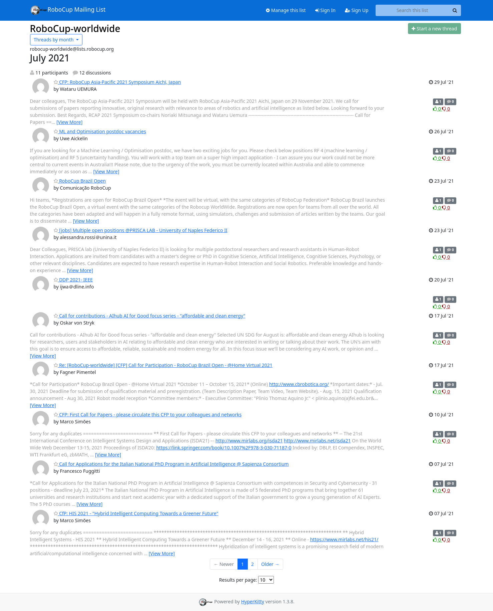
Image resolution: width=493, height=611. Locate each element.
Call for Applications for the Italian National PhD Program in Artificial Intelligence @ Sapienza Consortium (171, 464)
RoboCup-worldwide (75, 28)
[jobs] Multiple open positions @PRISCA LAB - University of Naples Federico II (140, 230)
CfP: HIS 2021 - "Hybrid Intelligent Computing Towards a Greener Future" (136, 513)
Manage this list (286, 10)
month (54, 39)
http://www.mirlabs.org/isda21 (249, 440)
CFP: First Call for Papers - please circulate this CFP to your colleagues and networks (148, 414)
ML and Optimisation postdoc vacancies (100, 131)
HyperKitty (252, 601)
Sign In (325, 10)
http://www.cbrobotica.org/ (299, 384)
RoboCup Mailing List (68, 10)
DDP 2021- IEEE (73, 279)
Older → (270, 564)
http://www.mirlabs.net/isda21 (317, 440)
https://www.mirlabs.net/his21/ (344, 539)
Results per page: (238, 580)
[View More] (69, 122)
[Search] (455, 10)
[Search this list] (412, 10)
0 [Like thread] (437, 109)
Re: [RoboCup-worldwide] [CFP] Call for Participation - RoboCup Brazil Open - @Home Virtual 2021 (163, 365)
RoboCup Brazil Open (80, 181)
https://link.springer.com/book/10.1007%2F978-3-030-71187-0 (223, 447)
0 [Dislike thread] (446, 109)
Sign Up (357, 10)
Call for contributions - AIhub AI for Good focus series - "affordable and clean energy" (149, 316)
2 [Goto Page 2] (252, 564)
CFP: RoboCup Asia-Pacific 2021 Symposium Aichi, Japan (117, 82)
